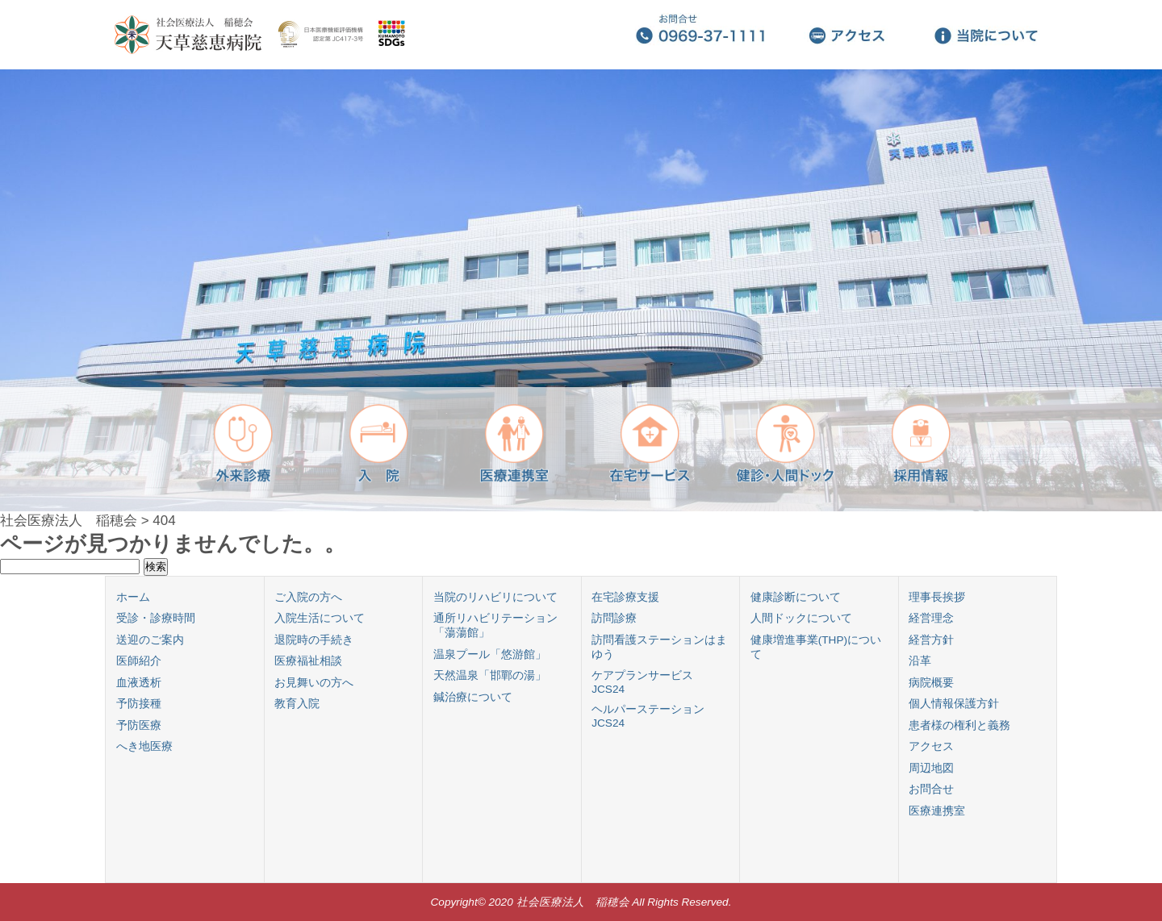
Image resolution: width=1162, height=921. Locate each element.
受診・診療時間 (155, 618)
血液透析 (138, 683)
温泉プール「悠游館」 (489, 654)
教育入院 (297, 704)
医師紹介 (138, 661)
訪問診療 (614, 618)
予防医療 (138, 725)
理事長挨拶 (937, 597)
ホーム (133, 597)
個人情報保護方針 (954, 704)
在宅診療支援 (625, 597)
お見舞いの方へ (313, 683)
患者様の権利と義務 (959, 725)
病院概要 (931, 683)
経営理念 (931, 618)
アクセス (931, 746)
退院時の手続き (313, 640)
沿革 (920, 661)
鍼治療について (472, 697)
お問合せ (931, 789)
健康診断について (795, 597)
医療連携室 (937, 811)
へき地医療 (144, 746)
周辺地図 (931, 768)
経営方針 (931, 640)
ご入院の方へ (308, 597)
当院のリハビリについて (495, 597)
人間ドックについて (801, 618)
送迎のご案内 (150, 640)
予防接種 (138, 704)
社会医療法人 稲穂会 (68, 520)
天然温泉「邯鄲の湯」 (489, 675)
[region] (581, 290)
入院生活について (319, 618)
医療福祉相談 (308, 661)
